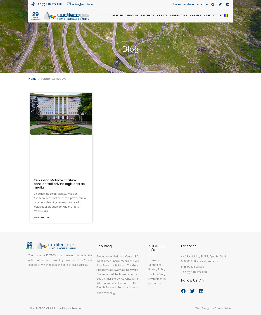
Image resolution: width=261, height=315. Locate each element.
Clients (162, 15)
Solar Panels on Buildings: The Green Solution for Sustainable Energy (137, 265)
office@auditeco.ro (84, 4)
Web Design (202, 308)
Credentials (178, 15)
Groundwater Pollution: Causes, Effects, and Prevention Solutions (135, 256)
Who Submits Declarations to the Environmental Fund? (129, 283)
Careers (195, 15)
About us (117, 15)
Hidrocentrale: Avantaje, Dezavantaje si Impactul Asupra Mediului (135, 270)
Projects (147, 15)
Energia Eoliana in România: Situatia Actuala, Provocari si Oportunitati (138, 287)
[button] (105, 293)
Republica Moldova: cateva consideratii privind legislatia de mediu (59, 184)
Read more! (41, 217)
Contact (210, 15)
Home (32, 78)
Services (132, 15)
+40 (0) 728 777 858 (49, 4)
